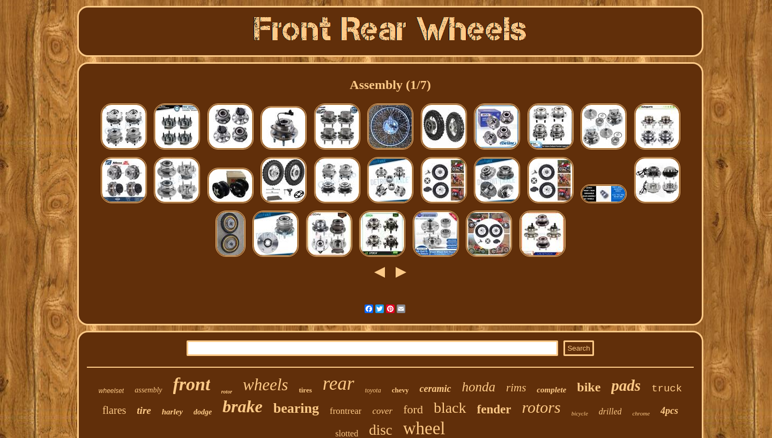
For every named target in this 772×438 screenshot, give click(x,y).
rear (338, 383)
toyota (373, 390)
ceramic (435, 388)
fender (494, 409)
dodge (203, 412)
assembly (148, 390)
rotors (541, 407)
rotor (226, 392)
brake (242, 406)
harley (172, 411)
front (192, 384)
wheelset (111, 391)
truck (666, 389)
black (450, 407)
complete (551, 389)
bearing (296, 408)
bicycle (579, 413)
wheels (265, 384)
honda (478, 387)
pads (626, 385)
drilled (610, 411)
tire (144, 410)
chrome (641, 413)
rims (516, 387)
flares (114, 410)
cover (382, 411)
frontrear (345, 411)
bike (588, 387)
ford (413, 409)
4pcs (669, 410)
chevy (400, 390)
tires (305, 390)
